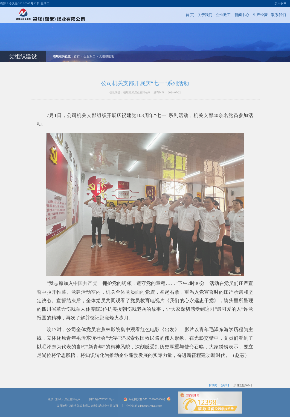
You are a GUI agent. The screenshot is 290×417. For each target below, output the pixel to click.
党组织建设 (106, 45)
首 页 (179, 15)
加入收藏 (281, 1)
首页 (77, 45)
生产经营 (249, 15)
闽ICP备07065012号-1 (102, 399)
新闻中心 (231, 15)
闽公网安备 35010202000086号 (147, 399)
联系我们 (268, 15)
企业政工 (212, 15)
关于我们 (194, 15)
